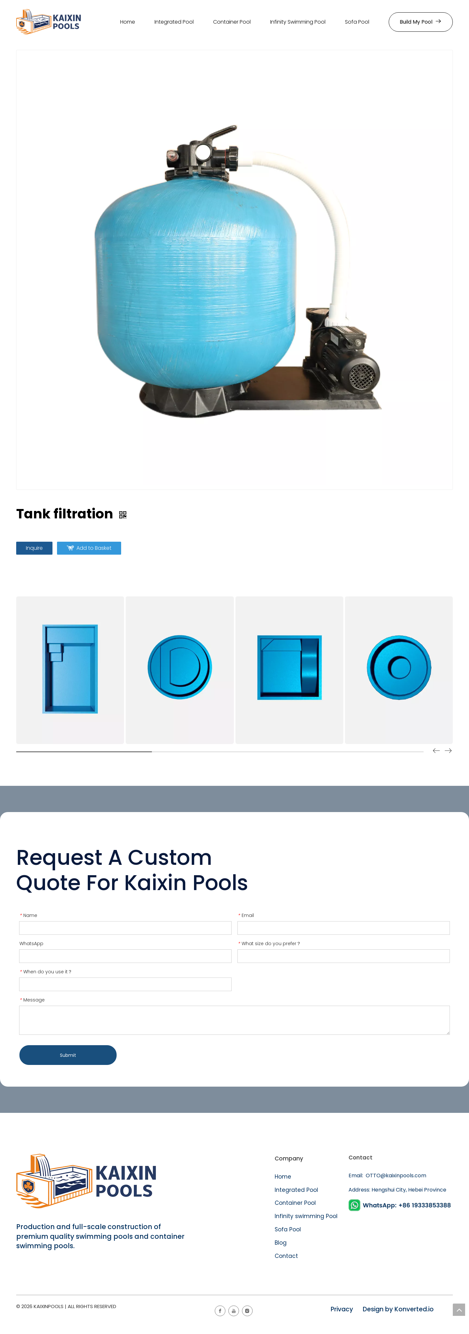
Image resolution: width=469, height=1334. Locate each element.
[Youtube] (233, 1311)
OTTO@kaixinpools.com (395, 1175)
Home (283, 1177)
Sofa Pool (288, 1229)
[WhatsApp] (401, 1205)
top (459, 1310)
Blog (281, 1243)
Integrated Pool (297, 1190)
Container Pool (295, 1203)
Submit (68, 1055)
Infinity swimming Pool (306, 1216)
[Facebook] (220, 1311)
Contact (286, 1256)
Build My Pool (421, 22)
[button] (448, 752)
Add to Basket (93, 548)
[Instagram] (247, 1311)
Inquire (34, 548)
